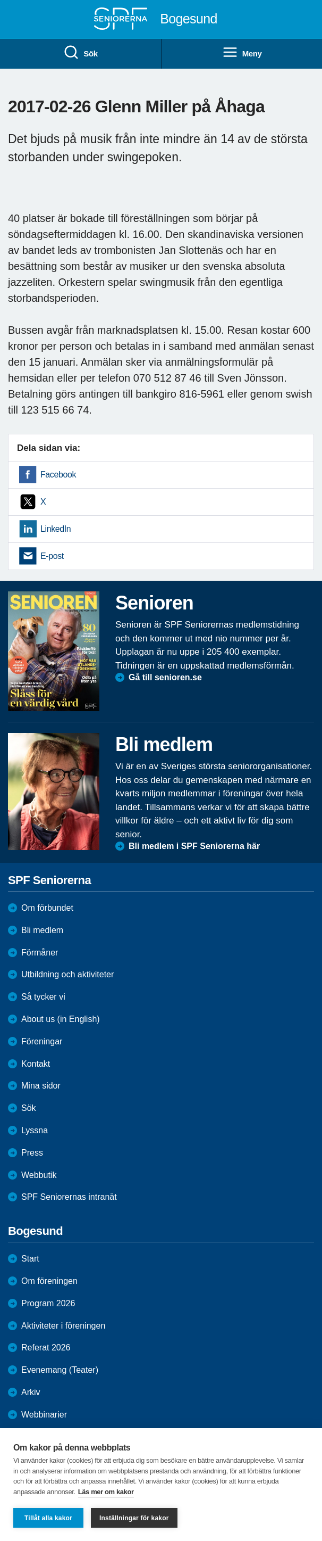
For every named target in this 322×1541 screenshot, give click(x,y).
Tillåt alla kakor (48, 1518)
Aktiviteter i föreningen (63, 1325)
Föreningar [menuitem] (41, 1041)
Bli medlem (42, 930)
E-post (52, 556)
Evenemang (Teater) (59, 1369)
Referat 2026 (46, 1347)
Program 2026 (48, 1303)
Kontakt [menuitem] (35, 1063)
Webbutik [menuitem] (38, 1175)
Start (30, 1258)
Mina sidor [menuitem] (41, 1085)
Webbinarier (44, 1414)
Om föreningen (49, 1280)
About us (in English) (60, 1019)
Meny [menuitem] (242, 52)
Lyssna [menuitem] (34, 1130)
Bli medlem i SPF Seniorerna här (194, 846)
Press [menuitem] (32, 1152)
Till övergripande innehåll (0, 0)
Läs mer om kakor (106, 1492)
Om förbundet (47, 907)
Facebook (58, 474)
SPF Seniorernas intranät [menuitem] (69, 1196)
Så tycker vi (43, 996)
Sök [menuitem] (80, 52)
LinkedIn (55, 528)
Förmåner (39, 952)
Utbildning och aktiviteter (67, 974)
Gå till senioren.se (165, 677)
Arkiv (30, 1392)
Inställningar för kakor (134, 1518)
